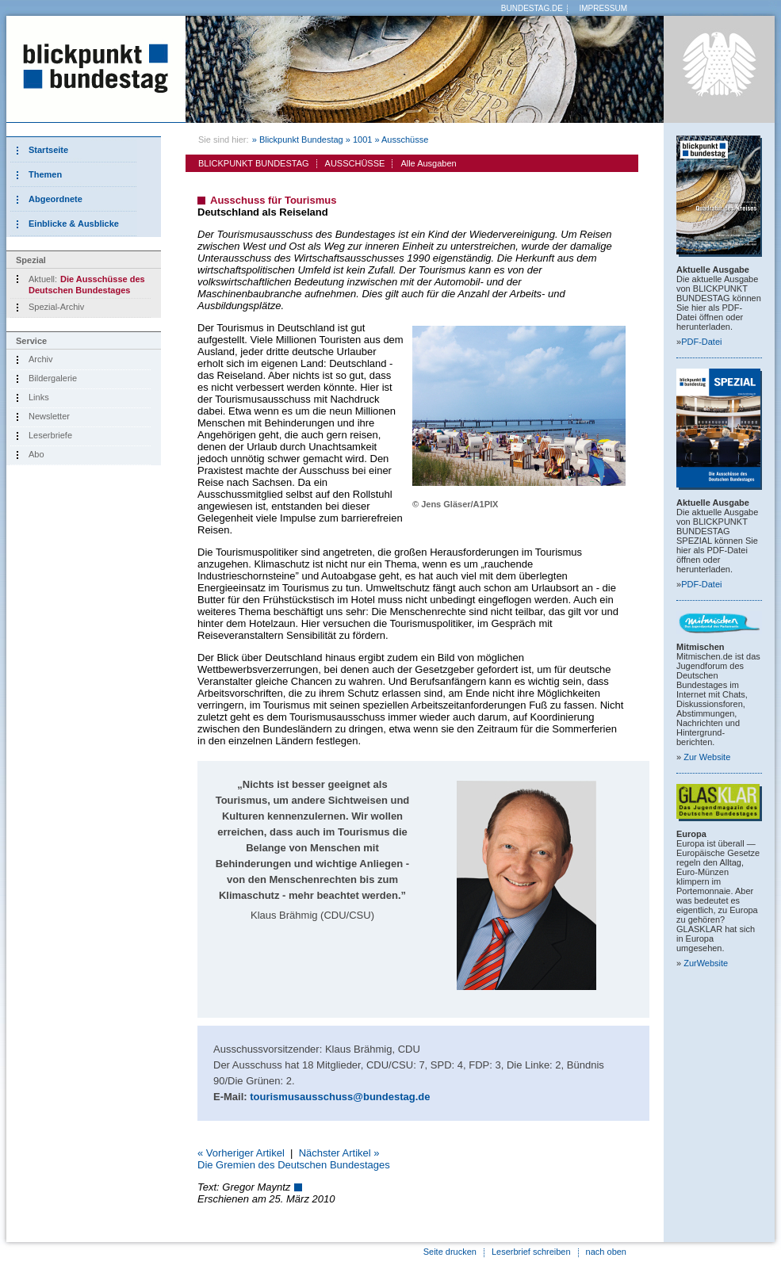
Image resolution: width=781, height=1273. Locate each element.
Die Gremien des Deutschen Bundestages (293, 1165)
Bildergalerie (53, 378)
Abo (36, 454)
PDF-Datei (701, 341)
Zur (706, 757)
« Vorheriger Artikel (241, 1153)
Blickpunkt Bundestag (301, 139)
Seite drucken (450, 1251)
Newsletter (49, 416)
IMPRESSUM (603, 8)
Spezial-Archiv (56, 307)
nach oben (606, 1251)
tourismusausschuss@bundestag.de (340, 1097)
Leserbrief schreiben (531, 1251)
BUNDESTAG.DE (532, 8)
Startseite (48, 150)
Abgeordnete (55, 199)
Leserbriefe (50, 435)
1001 (362, 139)
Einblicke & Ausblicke (74, 223)
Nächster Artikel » (339, 1153)
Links (39, 397)
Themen (45, 174)
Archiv (41, 359)
